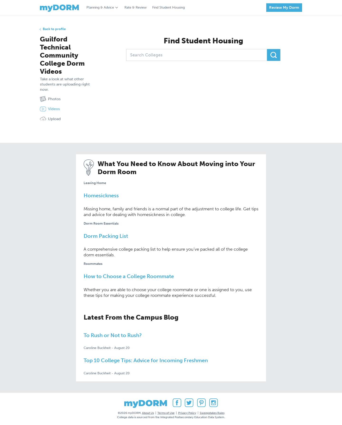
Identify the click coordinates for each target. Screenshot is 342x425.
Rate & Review (135, 7)
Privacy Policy (187, 413)
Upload (50, 119)
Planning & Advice (100, 7)
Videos (50, 109)
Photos (50, 99)
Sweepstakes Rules (212, 413)
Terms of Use (166, 413)
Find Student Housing (168, 7)
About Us (148, 413)
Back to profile (54, 29)
